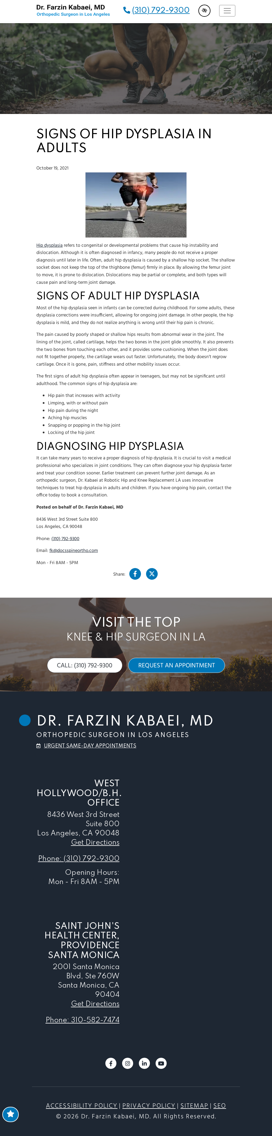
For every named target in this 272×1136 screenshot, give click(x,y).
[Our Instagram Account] (127, 1068)
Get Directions (95, 842)
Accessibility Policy (82, 1106)
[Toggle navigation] (227, 10)
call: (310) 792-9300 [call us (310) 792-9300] (84, 665)
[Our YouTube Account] (161, 1068)
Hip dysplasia (49, 245)
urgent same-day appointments (90, 746)
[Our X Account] (151, 575)
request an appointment (176, 665)
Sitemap (194, 1106)
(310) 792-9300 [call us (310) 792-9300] (161, 10)
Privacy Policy (149, 1106)
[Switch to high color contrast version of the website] (204, 11)
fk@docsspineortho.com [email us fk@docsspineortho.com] (73, 551)
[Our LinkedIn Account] (144, 1068)
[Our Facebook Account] (135, 575)
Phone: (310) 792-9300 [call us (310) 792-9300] (79, 859)
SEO (219, 1106)
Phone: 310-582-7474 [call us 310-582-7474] (83, 1020)
